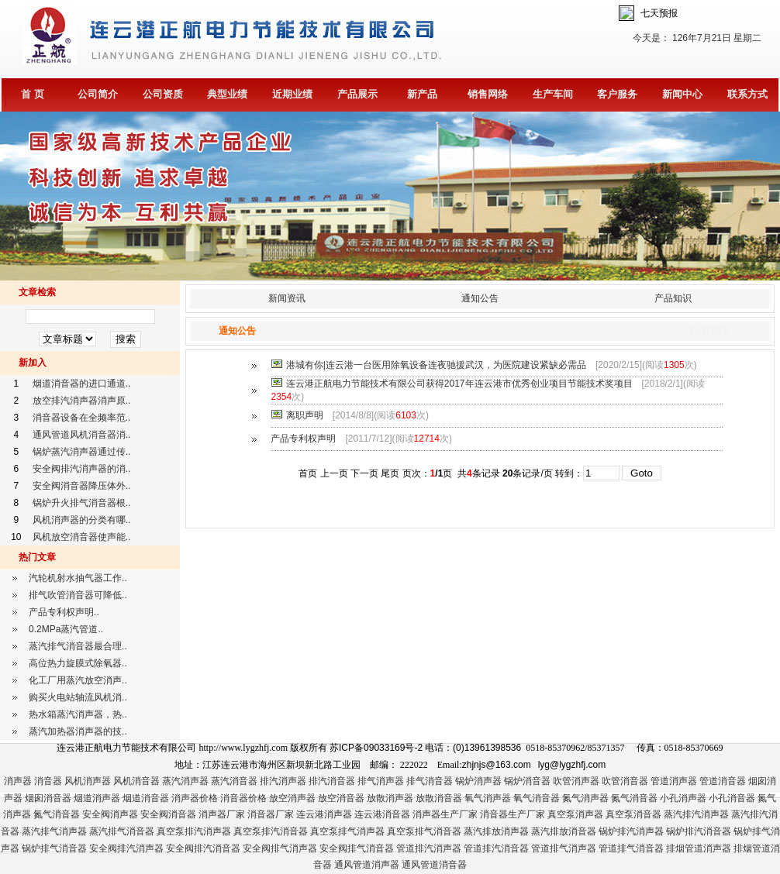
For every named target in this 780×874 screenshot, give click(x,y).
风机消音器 (136, 781)
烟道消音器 (146, 798)
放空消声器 (292, 798)
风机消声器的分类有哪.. (82, 519)
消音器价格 (243, 798)
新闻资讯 (286, 298)
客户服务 (617, 94)
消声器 (18, 781)
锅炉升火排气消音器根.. (82, 502)
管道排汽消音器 (496, 848)
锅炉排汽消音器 (698, 831)
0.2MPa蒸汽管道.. (66, 629)
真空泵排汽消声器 (194, 831)
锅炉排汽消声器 (631, 831)
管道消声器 (674, 781)
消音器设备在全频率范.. (82, 417)
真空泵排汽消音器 (270, 831)
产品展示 (357, 94)
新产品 (422, 94)
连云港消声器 (324, 814)
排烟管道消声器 (698, 848)
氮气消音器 (634, 798)
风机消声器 (87, 781)
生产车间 (553, 94)
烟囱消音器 (48, 798)
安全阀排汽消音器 (203, 848)
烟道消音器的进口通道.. (82, 383)
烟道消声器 (97, 798)
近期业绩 (292, 94)
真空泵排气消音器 (424, 831)
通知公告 (480, 298)
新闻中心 (682, 94)
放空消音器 (341, 798)
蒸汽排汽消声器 (696, 814)
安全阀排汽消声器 (126, 848)
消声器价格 (194, 798)
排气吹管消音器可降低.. (78, 595)
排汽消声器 (283, 781)
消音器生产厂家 (512, 814)
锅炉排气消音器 (54, 848)
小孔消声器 (683, 798)
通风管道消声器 (366, 864)
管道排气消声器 (563, 848)
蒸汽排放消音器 (563, 831)
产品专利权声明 (303, 438)
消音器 (48, 781)
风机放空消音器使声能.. (82, 537)
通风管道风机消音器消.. (82, 434)
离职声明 (304, 415)
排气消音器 (429, 781)
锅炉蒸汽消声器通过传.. (82, 451)
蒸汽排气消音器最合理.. (78, 646)
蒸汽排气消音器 (121, 831)
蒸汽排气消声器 (54, 831)
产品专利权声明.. (64, 612)
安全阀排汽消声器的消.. (82, 468)
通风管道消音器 (434, 864)
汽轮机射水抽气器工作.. (78, 578)
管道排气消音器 (631, 848)
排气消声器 (380, 781)
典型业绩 (227, 94)
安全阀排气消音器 (356, 848)
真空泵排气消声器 (347, 831)
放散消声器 (390, 798)
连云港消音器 (382, 814)
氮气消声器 (585, 798)
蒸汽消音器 (234, 781)
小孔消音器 (732, 798)
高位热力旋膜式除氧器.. (78, 663)
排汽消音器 (332, 781)
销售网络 (488, 94)
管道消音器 (722, 781)
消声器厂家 (221, 814)
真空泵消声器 (575, 814)
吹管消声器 (576, 781)
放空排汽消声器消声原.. (82, 400)
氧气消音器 (536, 798)
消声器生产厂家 (445, 814)
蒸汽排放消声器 (496, 831)
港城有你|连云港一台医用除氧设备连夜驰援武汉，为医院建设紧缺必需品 (436, 365)
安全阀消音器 (168, 814)
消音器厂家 (270, 814)
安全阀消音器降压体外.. (82, 485)
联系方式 (747, 94)
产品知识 (673, 298)
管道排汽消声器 (428, 848)
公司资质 (163, 94)
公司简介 (98, 94)
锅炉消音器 (527, 781)
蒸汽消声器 (185, 781)
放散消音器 (439, 798)
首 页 (32, 94)
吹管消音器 (625, 781)
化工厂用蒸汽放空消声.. (78, 680)
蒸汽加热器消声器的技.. (78, 731)
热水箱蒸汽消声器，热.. (78, 714)
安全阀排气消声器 (280, 848)
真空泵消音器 (633, 814)
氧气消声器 (487, 798)
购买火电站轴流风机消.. (78, 697)
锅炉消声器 (478, 781)
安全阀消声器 (110, 814)
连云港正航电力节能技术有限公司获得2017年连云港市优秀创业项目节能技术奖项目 (459, 383)
